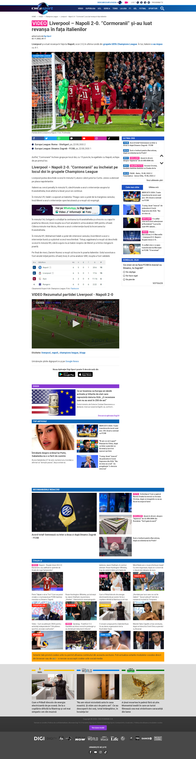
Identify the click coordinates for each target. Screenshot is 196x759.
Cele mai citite (132, 187)
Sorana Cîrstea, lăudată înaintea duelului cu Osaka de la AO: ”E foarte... (140, 166)
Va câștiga (129, 272)
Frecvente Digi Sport (89, 723)
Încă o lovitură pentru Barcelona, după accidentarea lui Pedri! (140, 151)
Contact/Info (119, 723)
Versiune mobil (98, 728)
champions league (69, 352)
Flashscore (75, 289)
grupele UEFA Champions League (120, 44)
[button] (75, 323)
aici (54, 658)
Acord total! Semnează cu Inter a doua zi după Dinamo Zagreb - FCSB (140, 144)
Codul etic (129, 723)
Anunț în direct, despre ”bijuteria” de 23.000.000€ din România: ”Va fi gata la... (138, 159)
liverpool (46, 352)
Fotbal (41, 17)
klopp (82, 352)
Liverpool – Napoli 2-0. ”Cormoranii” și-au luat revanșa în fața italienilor (83, 17)
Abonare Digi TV (74, 723)
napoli (55, 352)
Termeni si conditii (40, 723)
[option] (140, 144)
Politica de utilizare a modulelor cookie (148, 723)
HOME (34, 17)
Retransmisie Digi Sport (105, 723)
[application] (75, 323)
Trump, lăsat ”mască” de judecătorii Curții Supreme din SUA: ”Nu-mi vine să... (152, 210)
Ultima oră (153, 187)
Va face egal (130, 276)
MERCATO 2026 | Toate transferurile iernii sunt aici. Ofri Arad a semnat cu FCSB (151, 196)
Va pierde (129, 279)
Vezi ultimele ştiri (154, 180)
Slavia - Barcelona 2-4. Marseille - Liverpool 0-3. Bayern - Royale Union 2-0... (152, 236)
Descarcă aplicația (110, 2)
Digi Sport (47, 36)
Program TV (157, 3)
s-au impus (156, 44)
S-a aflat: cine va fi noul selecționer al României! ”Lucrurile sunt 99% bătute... (152, 223)
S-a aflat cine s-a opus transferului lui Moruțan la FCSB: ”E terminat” (152, 247)
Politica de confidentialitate (58, 723)
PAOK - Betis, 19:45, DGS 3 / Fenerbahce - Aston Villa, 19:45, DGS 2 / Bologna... (139, 174)
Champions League (52, 17)
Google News (72, 361)
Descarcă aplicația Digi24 (108, 416)
